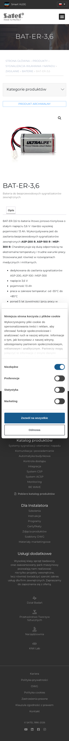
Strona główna (18, 61)
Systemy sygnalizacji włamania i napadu (35, 445)
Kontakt (34, 711)
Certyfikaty (34, 526)
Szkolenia (35, 510)
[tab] (10, 210)
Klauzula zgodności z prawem (34, 705)
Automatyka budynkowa (34, 456)
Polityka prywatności (34, 680)
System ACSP (34, 476)
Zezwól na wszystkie (34, 417)
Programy (34, 521)
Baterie (27, 71)
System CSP (35, 471)
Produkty (40, 61)
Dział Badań (34, 602)
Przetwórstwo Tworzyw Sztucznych (35, 618)
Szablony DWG (34, 536)
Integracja (34, 466)
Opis (11, 210)
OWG (34, 686)
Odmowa (34, 429)
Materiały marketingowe (34, 541)
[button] (62, 16)
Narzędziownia (34, 634)
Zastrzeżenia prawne (35, 698)
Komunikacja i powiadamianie (34, 450)
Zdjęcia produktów (34, 531)
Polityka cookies (34, 692)
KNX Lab (34, 648)
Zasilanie (12, 71)
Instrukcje (34, 516)
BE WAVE (34, 487)
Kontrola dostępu (34, 461)
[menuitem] (62, 4)
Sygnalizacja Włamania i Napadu (30, 66)
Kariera (34, 673)
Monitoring (34, 481)
